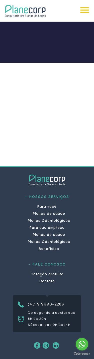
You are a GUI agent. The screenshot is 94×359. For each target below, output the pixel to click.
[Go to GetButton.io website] (82, 353)
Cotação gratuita (47, 275)
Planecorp (25, 11)
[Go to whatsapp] (82, 344)
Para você (47, 207)
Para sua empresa (47, 228)
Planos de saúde (49, 214)
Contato (47, 282)
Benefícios (49, 249)
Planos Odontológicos (49, 221)
